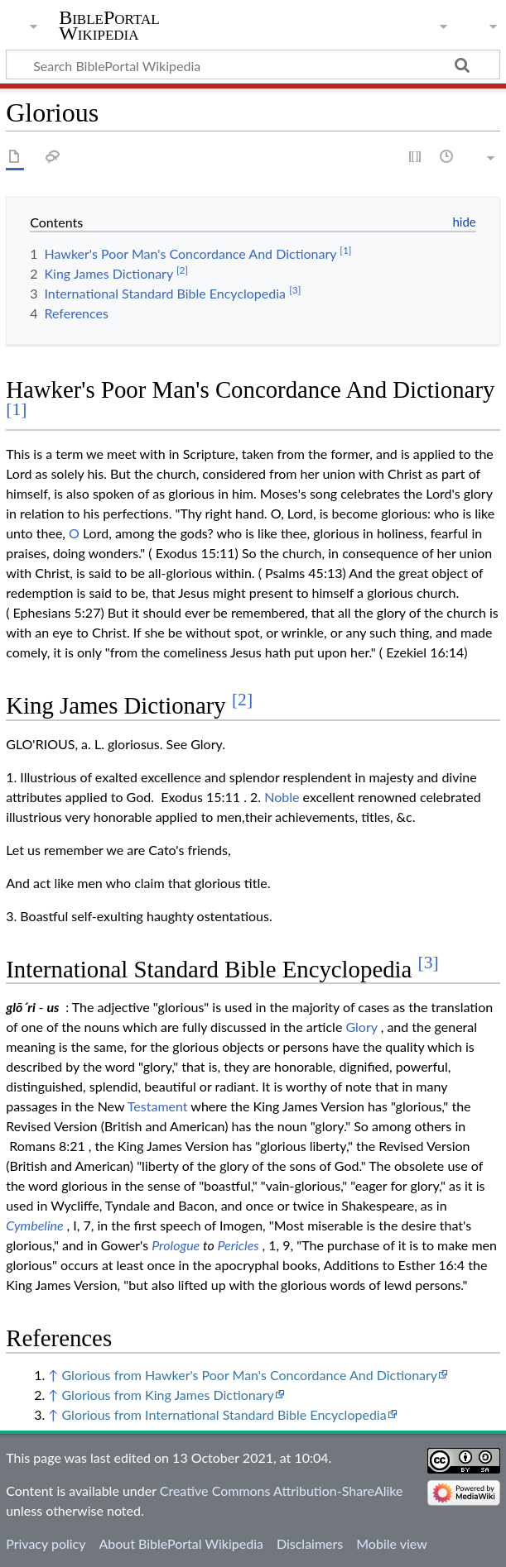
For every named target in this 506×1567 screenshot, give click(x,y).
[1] (16, 409)
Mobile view (391, 1543)
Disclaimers (310, 1543)
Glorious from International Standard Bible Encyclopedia (223, 1414)
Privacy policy (45, 1543)
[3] (428, 962)
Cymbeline (35, 1225)
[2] (242, 699)
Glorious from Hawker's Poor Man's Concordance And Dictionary (249, 1375)
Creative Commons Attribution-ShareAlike (281, 1490)
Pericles (237, 1245)
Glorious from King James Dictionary (167, 1394)
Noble (281, 797)
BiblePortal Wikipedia (109, 25)
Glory (361, 1026)
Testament (158, 1106)
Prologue (176, 1245)
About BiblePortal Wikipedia (181, 1543)
